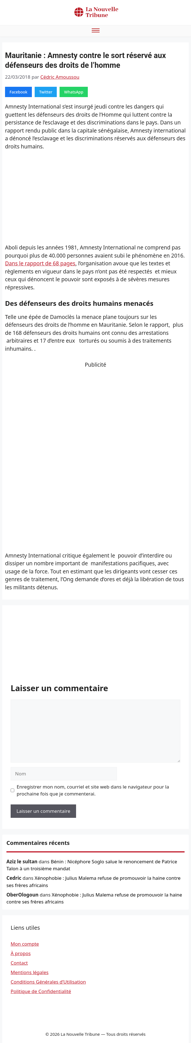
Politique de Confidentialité (41, 991)
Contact (19, 963)
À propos (21, 953)
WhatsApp (73, 92)
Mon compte (25, 944)
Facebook (18, 92)
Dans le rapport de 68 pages (40, 263)
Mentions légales (29, 972)
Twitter (45, 92)
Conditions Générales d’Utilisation (48, 982)
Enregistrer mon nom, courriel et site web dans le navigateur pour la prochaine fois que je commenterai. (93, 790)
